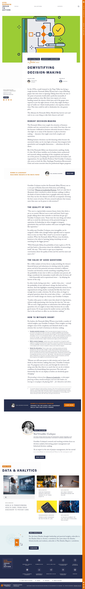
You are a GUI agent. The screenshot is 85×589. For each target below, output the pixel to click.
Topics (16, 6)
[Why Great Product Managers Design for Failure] (69, 481)
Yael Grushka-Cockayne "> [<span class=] (47, 173)
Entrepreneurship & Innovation (46, 515)
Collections (38, 6)
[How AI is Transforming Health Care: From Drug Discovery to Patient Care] (19, 484)
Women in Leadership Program (45, 190)
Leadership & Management (50, 59)
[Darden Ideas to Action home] (7, 563)
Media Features (58, 580)
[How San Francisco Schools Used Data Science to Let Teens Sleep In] (47, 481)
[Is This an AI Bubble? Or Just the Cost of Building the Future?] (69, 507)
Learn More (69, 405)
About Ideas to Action (26, 580)
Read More (40, 457)
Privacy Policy (77, 585)
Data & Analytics (33, 59)
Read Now (70, 173)
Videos (38, 580)
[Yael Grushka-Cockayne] (29, 81)
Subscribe (33, 548)
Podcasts (47, 580)
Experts (60, 6)
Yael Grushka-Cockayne (34, 81)
